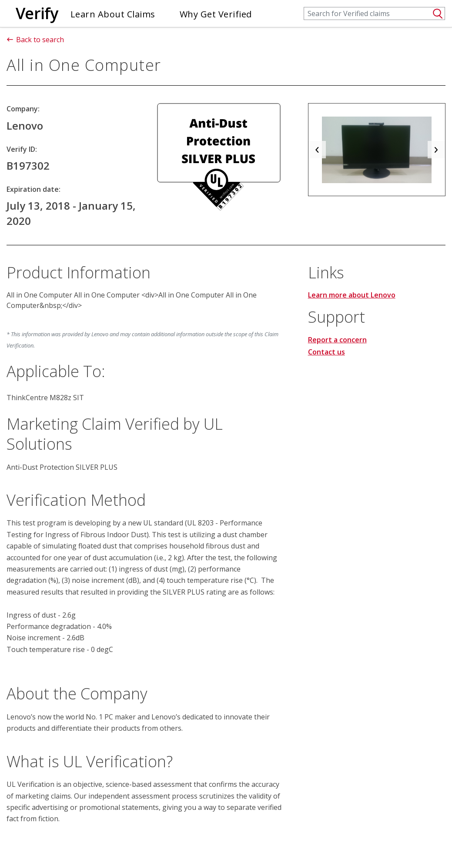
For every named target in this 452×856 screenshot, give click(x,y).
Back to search (35, 39)
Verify (37, 13)
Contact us (326, 352)
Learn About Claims (112, 14)
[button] (317, 150)
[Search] (374, 13)
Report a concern (337, 339)
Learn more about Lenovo (351, 295)
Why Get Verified (216, 14)
